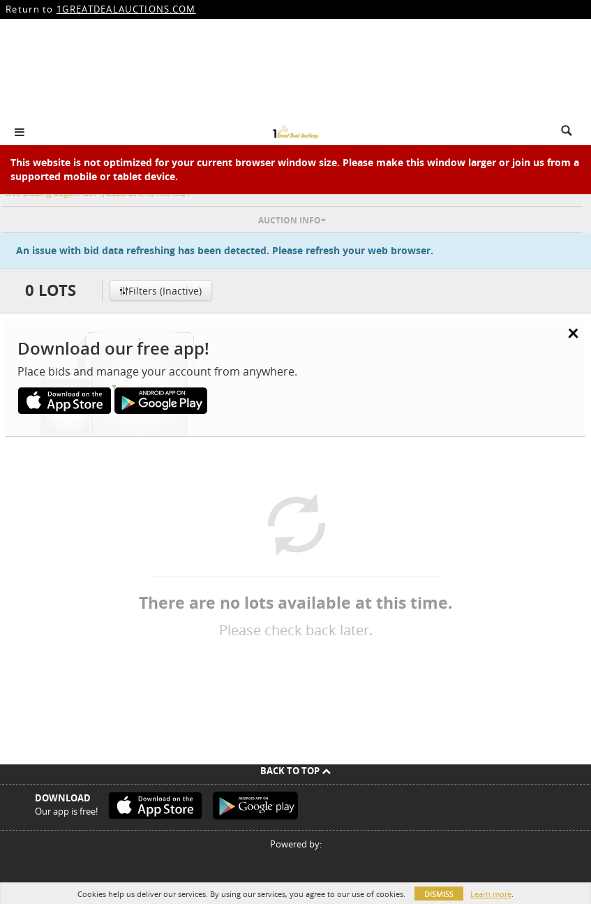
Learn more (490, 894)
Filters (160, 290)
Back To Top (295, 770)
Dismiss (439, 894)
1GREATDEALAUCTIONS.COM (126, 9)
